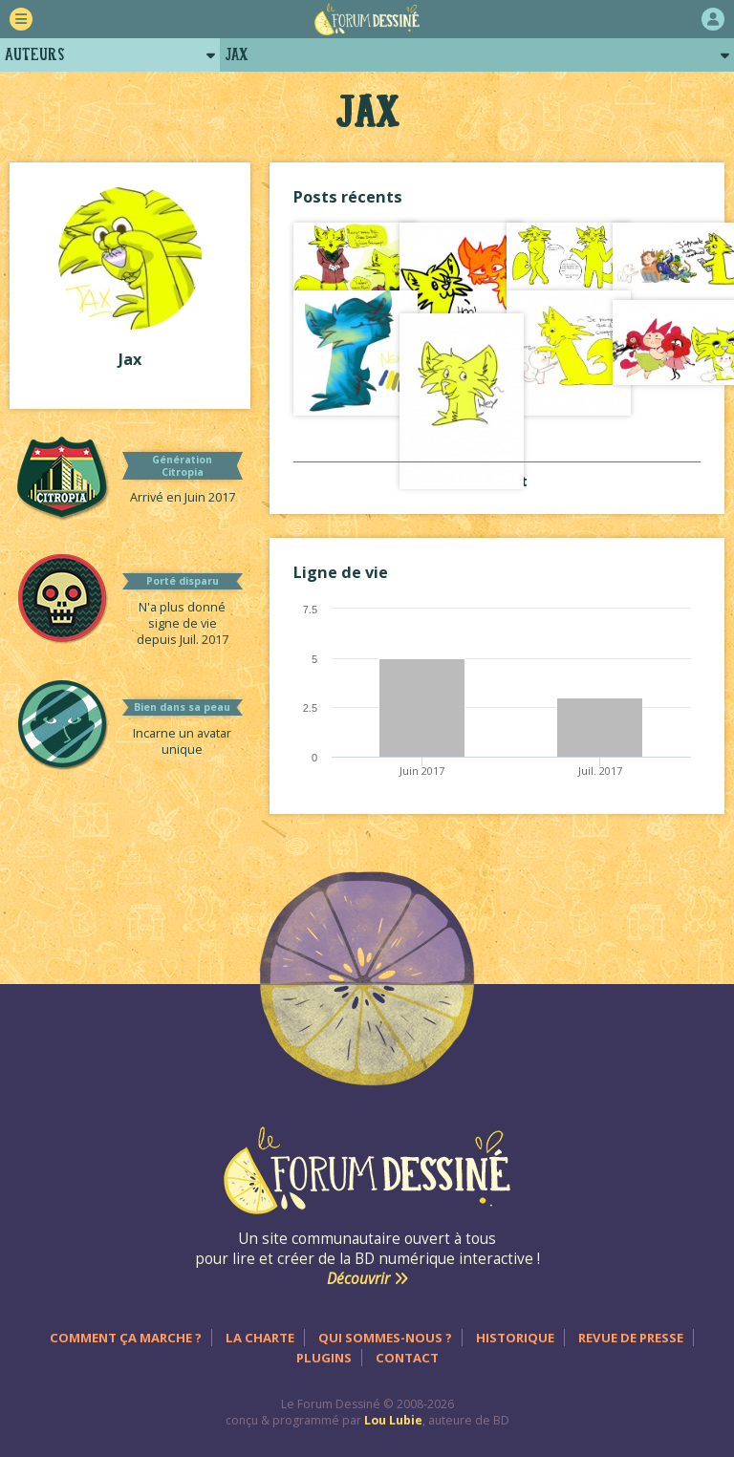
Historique (515, 1337)
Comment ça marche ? (126, 1337)
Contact (407, 1357)
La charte (260, 1337)
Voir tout (497, 481)
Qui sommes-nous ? (385, 1337)
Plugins (324, 1357)
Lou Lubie (393, 1420)
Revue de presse (630, 1337)
